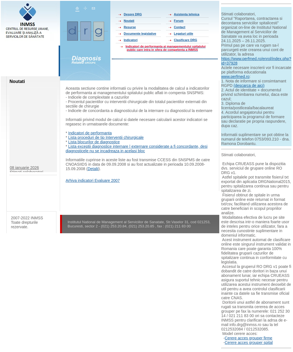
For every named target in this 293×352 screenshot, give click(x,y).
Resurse (130, 27)
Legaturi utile (183, 33)
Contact (179, 27)
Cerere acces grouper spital (249, 342)
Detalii (93, 169)
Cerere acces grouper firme (248, 338)
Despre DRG (133, 14)
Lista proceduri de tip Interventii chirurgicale (106, 137)
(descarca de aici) (249, 85)
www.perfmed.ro (235, 76)
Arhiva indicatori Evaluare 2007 (93, 180)
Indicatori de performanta (90, 133)
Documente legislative (140, 33)
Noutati (129, 20)
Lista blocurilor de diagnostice (94, 142)
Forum (179, 20)
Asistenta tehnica (186, 14)
